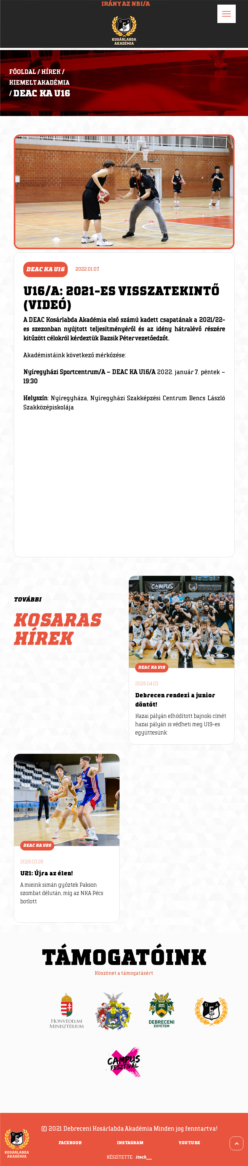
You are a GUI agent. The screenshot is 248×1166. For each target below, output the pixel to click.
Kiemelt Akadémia (39, 83)
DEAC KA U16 (42, 94)
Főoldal (22, 72)
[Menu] (226, 14)
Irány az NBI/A (125, 4)
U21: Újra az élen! (46, 873)
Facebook (70, 1143)
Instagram (130, 1143)
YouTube (189, 1143)
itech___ (144, 1157)
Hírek (51, 72)
